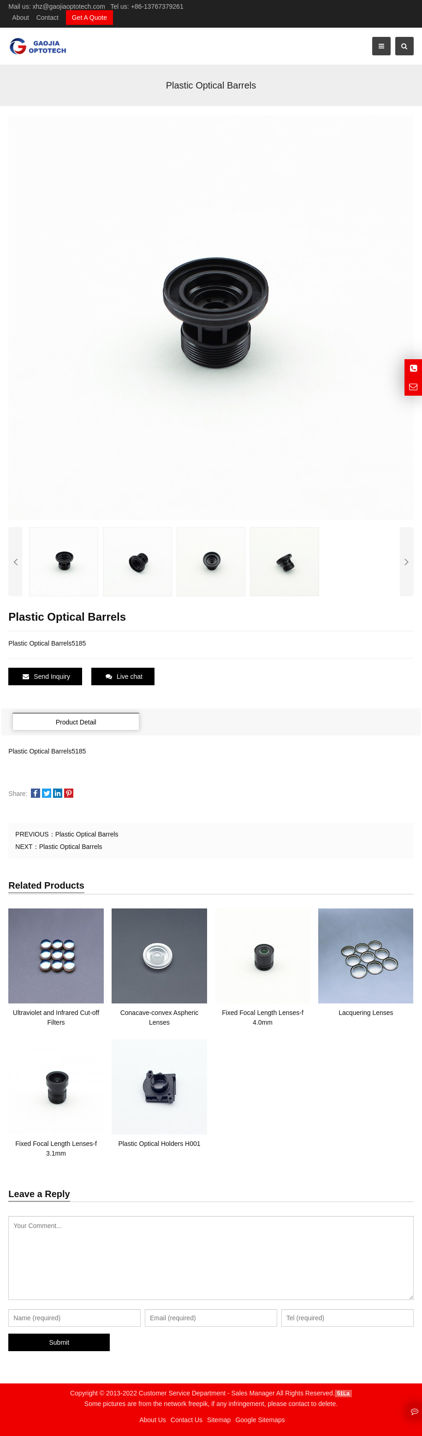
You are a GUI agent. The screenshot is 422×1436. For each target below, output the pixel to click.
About (20, 17)
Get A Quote (89, 17)
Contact (47, 17)
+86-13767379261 (157, 6)
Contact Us (186, 1420)
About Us (152, 1420)
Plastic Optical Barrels (87, 834)
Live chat (124, 676)
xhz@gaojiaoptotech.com (68, 6)
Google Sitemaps (260, 1420)
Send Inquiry (46, 676)
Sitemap (219, 1420)
